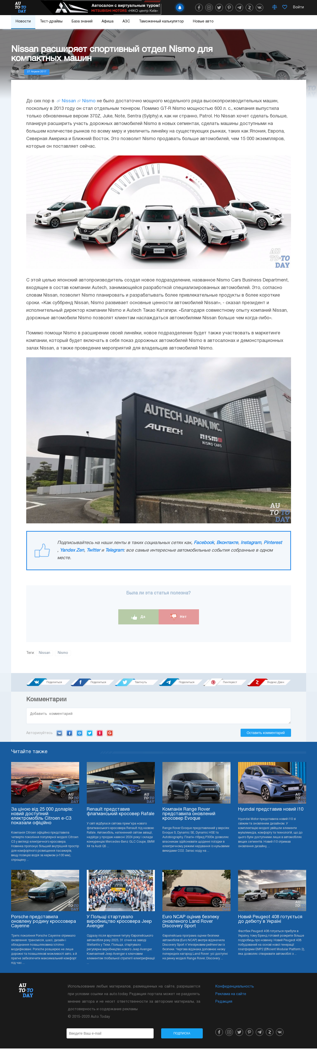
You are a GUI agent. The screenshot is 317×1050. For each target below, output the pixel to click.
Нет (178, 617)
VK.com (59, 734)
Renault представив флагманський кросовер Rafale (120, 813)
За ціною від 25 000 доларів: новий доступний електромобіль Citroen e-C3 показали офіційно (42, 818)
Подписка (182, 1035)
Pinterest (273, 543)
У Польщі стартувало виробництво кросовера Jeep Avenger (119, 923)
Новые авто (203, 21)
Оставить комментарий (266, 734)
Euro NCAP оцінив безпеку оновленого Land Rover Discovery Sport (190, 923)
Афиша (107, 21)
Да (138, 617)
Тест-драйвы (51, 21)
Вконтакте (227, 543)
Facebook (204, 543)
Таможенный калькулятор (161, 21)
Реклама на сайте (230, 995)
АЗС (126, 21)
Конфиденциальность (234, 988)
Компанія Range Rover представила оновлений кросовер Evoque (188, 815)
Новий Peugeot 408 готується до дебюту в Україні (270, 920)
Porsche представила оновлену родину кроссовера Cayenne (43, 923)
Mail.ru (79, 734)
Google (110, 734)
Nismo (89, 101)
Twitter (93, 550)
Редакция (223, 1003)
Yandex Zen (72, 550)
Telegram (114, 550)
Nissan (69, 101)
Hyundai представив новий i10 (270, 811)
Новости (23, 21)
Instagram (251, 543)
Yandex (100, 734)
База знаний (82, 21)
